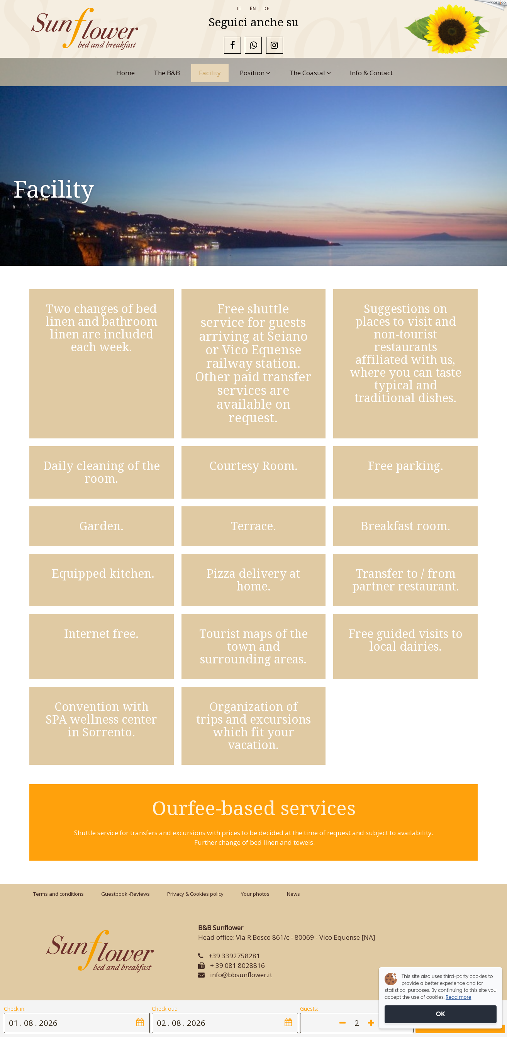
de (266, 8)
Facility (210, 72)
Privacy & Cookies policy (195, 893)
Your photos (255, 893)
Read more (458, 997)
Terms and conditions (58, 893)
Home (125, 72)
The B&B (167, 72)
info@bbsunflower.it (241, 974)
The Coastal (310, 72)
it (239, 8)
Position (255, 72)
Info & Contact (371, 72)
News (293, 893)
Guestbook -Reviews (125, 893)
